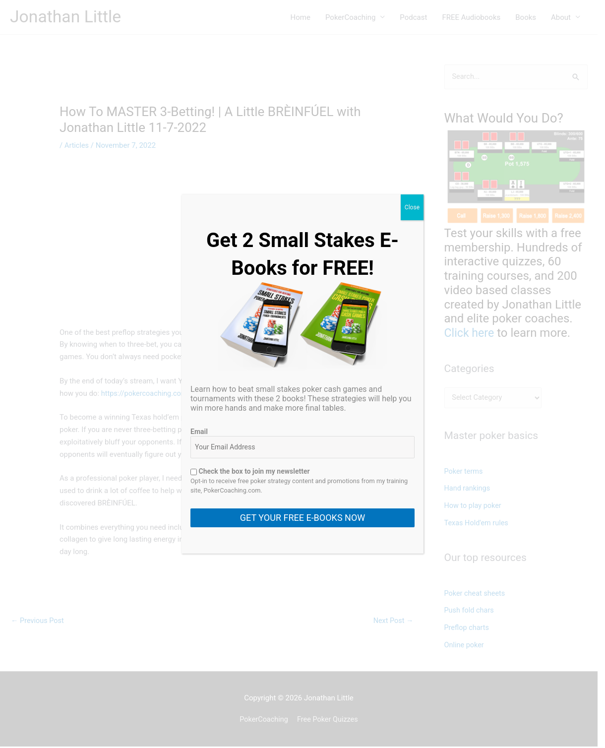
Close (412, 207)
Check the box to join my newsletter (250, 471)
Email (199, 432)
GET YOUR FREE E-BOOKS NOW (302, 517)
